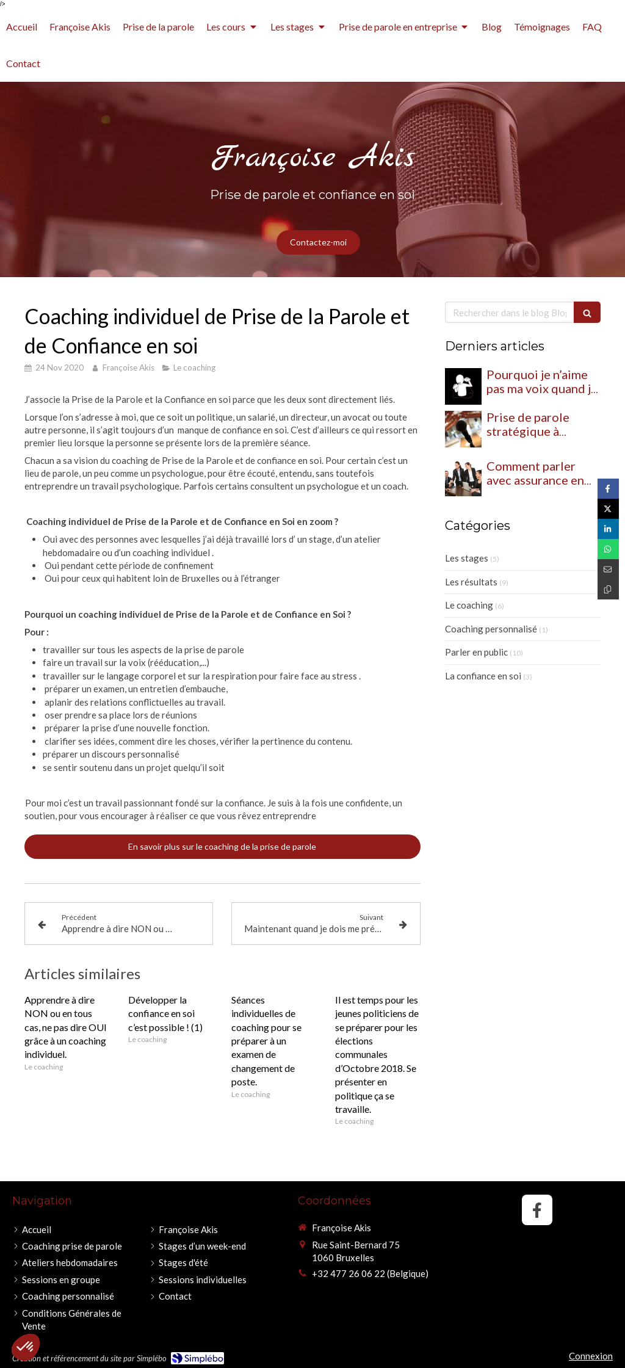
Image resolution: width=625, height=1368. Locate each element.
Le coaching (469, 604)
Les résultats (471, 581)
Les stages (466, 557)
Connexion (591, 1355)
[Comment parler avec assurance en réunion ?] (463, 478)
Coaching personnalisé (491, 628)
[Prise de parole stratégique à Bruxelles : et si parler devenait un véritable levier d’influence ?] (463, 429)
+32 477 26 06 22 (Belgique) (370, 1273)
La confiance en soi (483, 675)
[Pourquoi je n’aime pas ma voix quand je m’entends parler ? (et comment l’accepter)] (463, 386)
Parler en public (476, 651)
